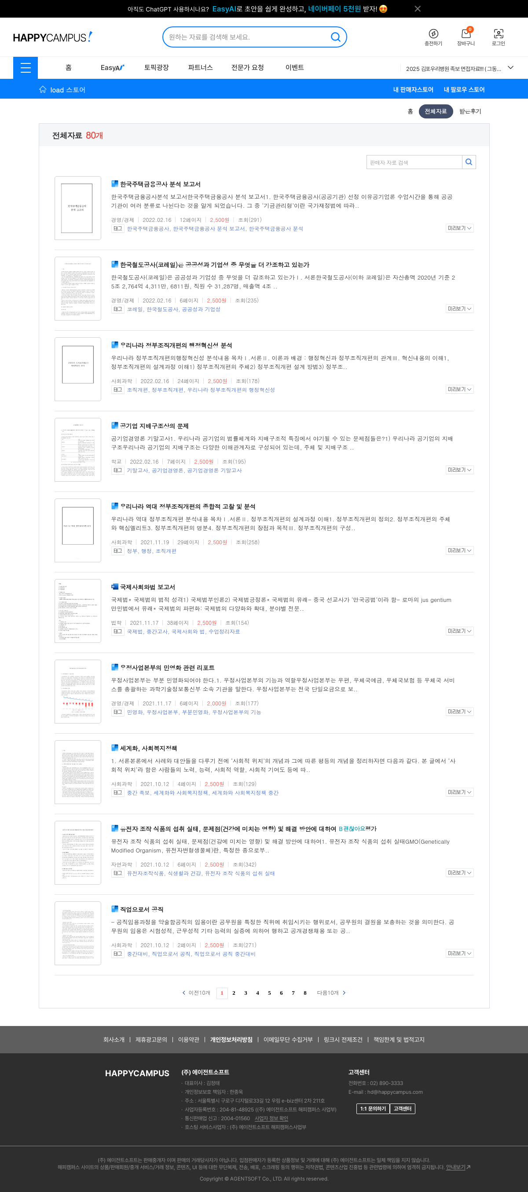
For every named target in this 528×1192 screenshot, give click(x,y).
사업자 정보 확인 (271, 1118)
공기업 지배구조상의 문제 (154, 425)
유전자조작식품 (145, 873)
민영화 (135, 712)
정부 (132, 550)
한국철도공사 (162, 309)
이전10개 (197, 992)
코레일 (135, 309)
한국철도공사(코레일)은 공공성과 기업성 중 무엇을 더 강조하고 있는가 (214, 264)
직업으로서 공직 (142, 909)
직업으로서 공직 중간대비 (225, 953)
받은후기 (470, 111)
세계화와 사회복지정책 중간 (245, 792)
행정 (146, 550)
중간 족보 (138, 792)
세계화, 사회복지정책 (148, 748)
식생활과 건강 (184, 873)
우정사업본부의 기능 (236, 712)
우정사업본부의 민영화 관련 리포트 (167, 667)
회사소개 (114, 1039)
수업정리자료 (224, 631)
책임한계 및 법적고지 (399, 1039)
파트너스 (200, 67)
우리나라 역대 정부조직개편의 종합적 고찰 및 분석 (188, 506)
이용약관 (188, 1039)
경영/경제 (123, 219)
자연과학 (121, 864)
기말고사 (137, 470)
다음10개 (331, 992)
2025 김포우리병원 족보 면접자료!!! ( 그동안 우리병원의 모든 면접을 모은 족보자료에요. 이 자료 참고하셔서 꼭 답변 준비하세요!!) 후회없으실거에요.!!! (453, 69)
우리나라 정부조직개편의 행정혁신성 (231, 389)
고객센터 (402, 1108)
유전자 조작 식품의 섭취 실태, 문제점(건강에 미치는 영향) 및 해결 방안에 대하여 (228, 828)
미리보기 (460, 227)
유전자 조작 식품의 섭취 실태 (240, 873)
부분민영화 (195, 712)
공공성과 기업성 (201, 309)
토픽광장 (156, 67)
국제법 (135, 631)
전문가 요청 (247, 67)
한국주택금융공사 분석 (276, 228)
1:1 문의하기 (373, 1108)
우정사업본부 (162, 712)
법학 (116, 622)
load (68, 89)
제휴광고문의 (151, 1039)
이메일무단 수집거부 (288, 1039)
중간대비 (137, 953)
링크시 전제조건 (343, 1039)
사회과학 (121, 380)
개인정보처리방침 (231, 1039)
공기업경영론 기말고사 (214, 470)
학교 (116, 461)
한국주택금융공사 (148, 228)
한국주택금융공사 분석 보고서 (160, 184)
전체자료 (436, 111)
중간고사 (157, 631)
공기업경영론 (167, 470)
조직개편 (137, 389)
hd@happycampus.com (395, 1092)
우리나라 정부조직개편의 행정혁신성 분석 (176, 345)
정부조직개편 (167, 389)
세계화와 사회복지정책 (181, 792)
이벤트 (295, 67)
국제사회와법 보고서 (148, 587)
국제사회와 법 (188, 631)
